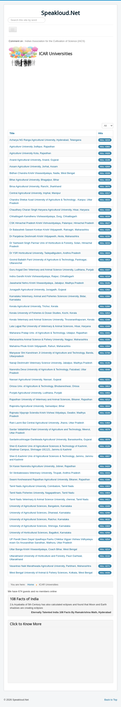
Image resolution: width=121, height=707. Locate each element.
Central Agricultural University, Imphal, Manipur (35, 193)
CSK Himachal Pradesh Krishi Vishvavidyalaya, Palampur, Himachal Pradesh (51, 223)
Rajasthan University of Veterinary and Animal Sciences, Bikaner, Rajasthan (50, 399)
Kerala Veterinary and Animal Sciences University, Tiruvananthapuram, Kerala (51, 319)
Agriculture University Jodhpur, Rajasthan (32, 146)
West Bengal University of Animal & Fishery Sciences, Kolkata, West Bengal (50, 572)
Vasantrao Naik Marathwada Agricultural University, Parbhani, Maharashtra (50, 566)
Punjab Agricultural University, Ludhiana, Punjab (35, 392)
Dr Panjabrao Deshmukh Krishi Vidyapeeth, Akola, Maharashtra (44, 236)
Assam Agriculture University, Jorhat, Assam (33, 166)
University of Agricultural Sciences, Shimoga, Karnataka (39, 526)
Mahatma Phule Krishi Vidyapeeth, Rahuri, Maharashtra (39, 346)
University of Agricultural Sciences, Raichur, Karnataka (39, 519)
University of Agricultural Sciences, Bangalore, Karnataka (40, 506)
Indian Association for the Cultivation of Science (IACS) (55, 41)
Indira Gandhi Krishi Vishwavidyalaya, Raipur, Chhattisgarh (41, 276)
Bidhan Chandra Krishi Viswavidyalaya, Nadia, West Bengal (42, 173)
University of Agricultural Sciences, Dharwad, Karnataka (40, 512)
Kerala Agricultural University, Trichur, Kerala (33, 306)
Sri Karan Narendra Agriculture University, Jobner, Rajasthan (42, 466)
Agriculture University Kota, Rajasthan (30, 153)
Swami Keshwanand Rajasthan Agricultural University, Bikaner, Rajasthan (49, 479)
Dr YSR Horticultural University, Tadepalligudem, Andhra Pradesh (45, 253)
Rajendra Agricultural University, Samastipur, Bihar (36, 406)
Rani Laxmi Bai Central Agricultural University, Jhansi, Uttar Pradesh (46, 422)
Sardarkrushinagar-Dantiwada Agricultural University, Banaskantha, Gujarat (50, 439)
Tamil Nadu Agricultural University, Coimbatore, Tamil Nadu (41, 486)
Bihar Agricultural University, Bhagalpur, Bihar (34, 179)
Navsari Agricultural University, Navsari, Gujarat (35, 379)
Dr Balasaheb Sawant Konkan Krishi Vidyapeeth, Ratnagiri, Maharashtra (49, 229)
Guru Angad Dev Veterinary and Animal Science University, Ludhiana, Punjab (51, 269)
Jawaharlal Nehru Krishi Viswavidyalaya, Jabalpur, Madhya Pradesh (46, 283)
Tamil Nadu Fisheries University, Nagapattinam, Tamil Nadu (41, 492)
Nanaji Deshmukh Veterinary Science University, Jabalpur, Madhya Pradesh (50, 362)
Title (12, 133)
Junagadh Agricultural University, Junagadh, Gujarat (37, 289)
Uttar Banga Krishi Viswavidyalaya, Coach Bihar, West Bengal (43, 549)
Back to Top (110, 699)
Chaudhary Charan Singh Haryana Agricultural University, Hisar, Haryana (49, 209)
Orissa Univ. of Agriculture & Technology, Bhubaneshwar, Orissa (44, 386)
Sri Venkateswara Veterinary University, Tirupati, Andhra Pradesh (44, 472)
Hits (100, 133)
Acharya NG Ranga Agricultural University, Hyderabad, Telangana (45, 139)
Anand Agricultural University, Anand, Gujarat (34, 159)
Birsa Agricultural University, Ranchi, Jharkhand (35, 186)
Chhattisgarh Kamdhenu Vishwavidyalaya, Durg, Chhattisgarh (43, 216)
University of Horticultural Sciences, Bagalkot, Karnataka (40, 532)
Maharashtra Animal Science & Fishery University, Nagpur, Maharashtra (48, 339)
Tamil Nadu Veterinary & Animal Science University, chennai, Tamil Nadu (48, 499)
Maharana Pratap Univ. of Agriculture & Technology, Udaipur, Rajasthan (48, 332)
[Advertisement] (64, 93)
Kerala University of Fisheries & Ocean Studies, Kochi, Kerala (43, 312)
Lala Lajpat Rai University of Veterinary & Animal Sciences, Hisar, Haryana (50, 326)
